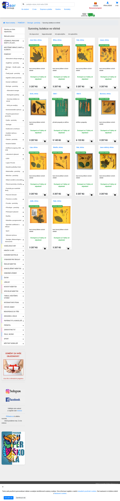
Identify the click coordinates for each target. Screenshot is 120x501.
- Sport (7, 231)
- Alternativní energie (12, 90)
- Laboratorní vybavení (12, 154)
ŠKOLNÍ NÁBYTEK (10, 264)
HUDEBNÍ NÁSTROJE (11, 255)
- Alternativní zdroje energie (13, 58)
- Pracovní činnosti (11, 195)
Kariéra (58, 9)
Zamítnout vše (20, 498)
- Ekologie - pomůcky (11, 86)
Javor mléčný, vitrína (107, 147)
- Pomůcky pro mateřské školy (12, 189)
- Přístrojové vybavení (11, 212)
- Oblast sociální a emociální (13, 180)
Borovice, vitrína (105, 94)
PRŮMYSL (7, 325)
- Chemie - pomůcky (11, 139)
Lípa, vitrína (33, 147)
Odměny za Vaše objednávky (9, 30)
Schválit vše (8, 498)
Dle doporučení (34, 34)
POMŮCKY (21, 23)
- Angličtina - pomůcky (12, 63)
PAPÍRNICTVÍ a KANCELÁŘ (13, 320)
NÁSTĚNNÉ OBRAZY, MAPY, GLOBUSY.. (13, 48)
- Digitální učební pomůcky (13, 78)
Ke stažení (25, 9)
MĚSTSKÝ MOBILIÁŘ (11, 343)
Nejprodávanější (47, 34)
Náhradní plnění (9, 36)
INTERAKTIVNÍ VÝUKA (11, 302)
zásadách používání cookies (87, 491)
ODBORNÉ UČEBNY (10, 273)
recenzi (19, 411)
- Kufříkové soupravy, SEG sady (13, 149)
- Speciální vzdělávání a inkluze (12, 225)
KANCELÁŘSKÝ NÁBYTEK (12, 268)
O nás (35, 9)
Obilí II (79, 94)
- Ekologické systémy (12, 95)
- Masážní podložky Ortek (13, 167)
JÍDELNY (7, 282)
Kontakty (67, 9)
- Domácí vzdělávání (11, 82)
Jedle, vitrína (34, 201)
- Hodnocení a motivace (12, 129)
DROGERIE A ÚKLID (10, 316)
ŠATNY (6, 277)
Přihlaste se (10, 416)
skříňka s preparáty (81, 122)
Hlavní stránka (9, 23)
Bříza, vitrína (57, 40)
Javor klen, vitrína (36, 40)
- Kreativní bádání (10, 143)
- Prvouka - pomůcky (11, 203)
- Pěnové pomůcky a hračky (13, 184)
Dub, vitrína (80, 40)
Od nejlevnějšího (60, 34)
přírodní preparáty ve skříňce (61, 122)
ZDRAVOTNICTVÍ (9, 330)
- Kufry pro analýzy (12, 105)
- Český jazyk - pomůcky (12, 73)
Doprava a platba (46, 9)
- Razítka (7, 216)
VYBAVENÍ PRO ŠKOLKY (12, 259)
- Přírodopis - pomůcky (12, 207)
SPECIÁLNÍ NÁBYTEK (11, 291)
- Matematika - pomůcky (12, 171)
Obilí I (55, 94)
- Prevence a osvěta (11, 199)
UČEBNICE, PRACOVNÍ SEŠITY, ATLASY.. (11, 42)
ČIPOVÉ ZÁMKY (9, 307)
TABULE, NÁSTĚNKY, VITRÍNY (11, 297)
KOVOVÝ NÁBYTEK (10, 287)
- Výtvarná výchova (11, 235)
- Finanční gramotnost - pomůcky (12, 115)
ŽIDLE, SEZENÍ (9, 334)
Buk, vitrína (80, 147)
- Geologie (8, 124)
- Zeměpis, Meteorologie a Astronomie (13, 240)
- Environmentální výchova (13, 109)
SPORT (6, 339)
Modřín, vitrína (58, 147)
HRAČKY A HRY (9, 250)
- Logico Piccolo (10, 163)
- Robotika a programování (13, 220)
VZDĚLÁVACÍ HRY (10, 246)
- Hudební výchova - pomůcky (11, 134)
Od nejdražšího (72, 34)
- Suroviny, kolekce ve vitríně (12, 100)
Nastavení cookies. (60, 493)
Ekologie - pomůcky (33, 23)
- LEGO (7, 158)
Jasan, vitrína (104, 40)
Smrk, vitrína (34, 94)
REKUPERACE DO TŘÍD (11, 311)
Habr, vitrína (57, 201)
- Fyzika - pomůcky (11, 120)
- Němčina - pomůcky (11, 175)
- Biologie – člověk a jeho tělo (12, 68)
